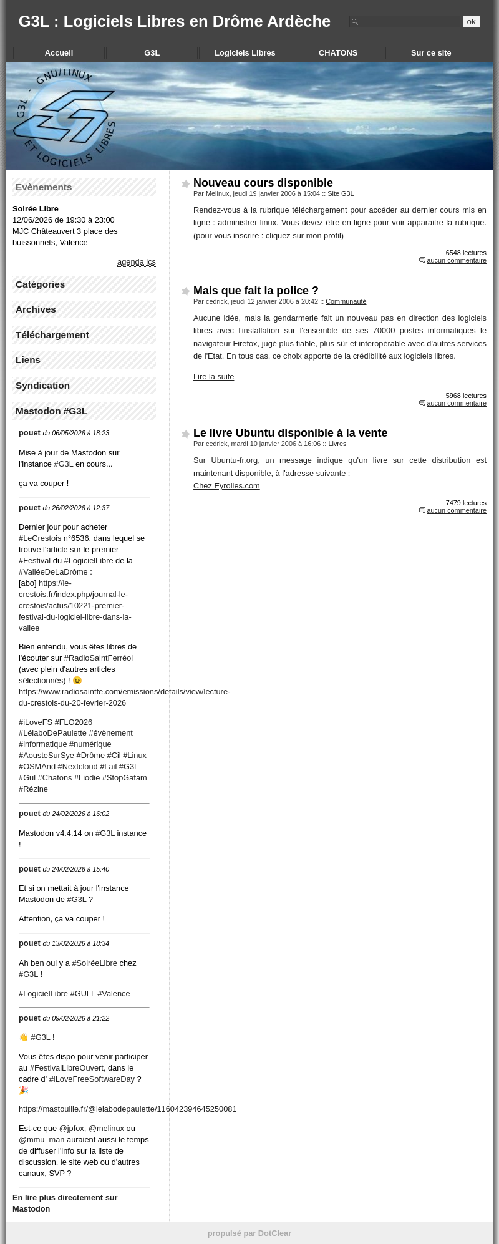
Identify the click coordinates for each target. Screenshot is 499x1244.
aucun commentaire (457, 260)
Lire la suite (213, 376)
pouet (30, 432)
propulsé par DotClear (249, 1233)
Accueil (59, 52)
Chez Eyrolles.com (226, 485)
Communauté (346, 301)
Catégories (40, 284)
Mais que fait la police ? (256, 290)
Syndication (43, 385)
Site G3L (340, 193)
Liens (28, 359)
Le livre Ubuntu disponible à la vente (290, 433)
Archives (36, 309)
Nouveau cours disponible (263, 183)
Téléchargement (52, 334)
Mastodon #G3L (51, 411)
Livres (337, 443)
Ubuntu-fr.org (234, 460)
